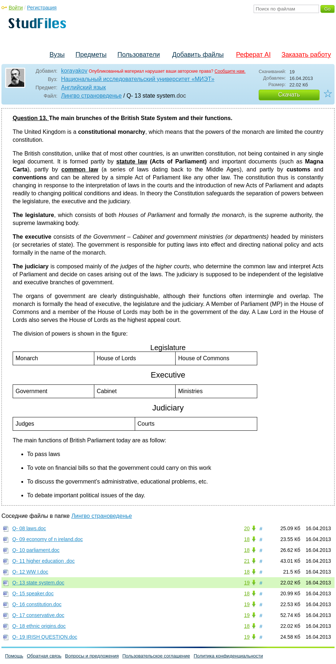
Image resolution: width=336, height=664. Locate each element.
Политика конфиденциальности (228, 656)
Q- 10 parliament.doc (36, 550)
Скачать (289, 94)
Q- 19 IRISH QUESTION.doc (44, 637)
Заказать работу (306, 54)
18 (247, 539)
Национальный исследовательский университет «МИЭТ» (137, 79)
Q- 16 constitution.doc (36, 604)
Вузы (57, 54)
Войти (16, 7)
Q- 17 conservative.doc (38, 615)
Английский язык (83, 87)
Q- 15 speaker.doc (32, 593)
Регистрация (42, 7)
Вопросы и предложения (92, 656)
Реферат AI (253, 54)
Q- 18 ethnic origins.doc (39, 626)
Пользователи (138, 54)
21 (247, 561)
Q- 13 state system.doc (38, 583)
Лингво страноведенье (91, 96)
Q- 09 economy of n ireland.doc (47, 539)
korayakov (74, 71)
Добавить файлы (198, 54)
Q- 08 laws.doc (29, 528)
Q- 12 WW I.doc (30, 572)
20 (247, 528)
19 (247, 583)
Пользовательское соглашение (156, 656)
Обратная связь (44, 656)
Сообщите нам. (230, 71)
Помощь (14, 656)
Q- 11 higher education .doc (43, 561)
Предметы (91, 54)
